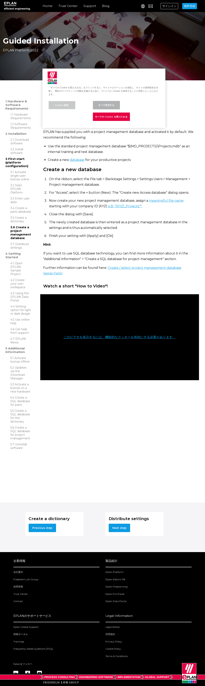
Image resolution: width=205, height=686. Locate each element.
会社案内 (18, 571)
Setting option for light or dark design (20, 310)
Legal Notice (113, 626)
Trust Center (67, 6)
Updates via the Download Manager (18, 373)
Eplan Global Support (26, 626)
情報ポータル (20, 634)
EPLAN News (18, 340)
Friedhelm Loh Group (25, 579)
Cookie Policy (113, 648)
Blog (105, 6)
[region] (103, 98)
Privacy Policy (114, 641)
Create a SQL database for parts (20, 401)
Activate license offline (20, 359)
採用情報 (18, 586)
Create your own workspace (17, 283)
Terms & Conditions (117, 656)
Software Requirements (20, 126)
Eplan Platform (115, 571)
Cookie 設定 (62, 105)
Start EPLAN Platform (16, 188)
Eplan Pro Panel (115, 593)
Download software (19, 141)
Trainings (18, 641)
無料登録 (189, 6)
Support (89, 6)
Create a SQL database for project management (20, 433)
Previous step (42, 528)
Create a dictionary (18, 219)
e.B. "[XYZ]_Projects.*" (125, 206)
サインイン (169, 6)
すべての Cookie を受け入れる (111, 116)
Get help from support (19, 331)
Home (47, 6)
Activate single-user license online (19, 175)
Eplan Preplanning (117, 586)
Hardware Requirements (20, 116)
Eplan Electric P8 (115, 579)
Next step (119, 528)
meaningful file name (166, 200)
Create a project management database (20, 232)
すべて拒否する (106, 105)
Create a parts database (20, 209)
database (77, 160)
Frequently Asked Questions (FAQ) (33, 648)
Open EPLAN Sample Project (16, 268)
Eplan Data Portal (116, 601)
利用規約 (110, 634)
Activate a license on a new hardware (20, 388)
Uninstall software (18, 446)
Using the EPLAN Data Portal (19, 296)
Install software (16, 151)
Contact (18, 601)
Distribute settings (19, 245)
